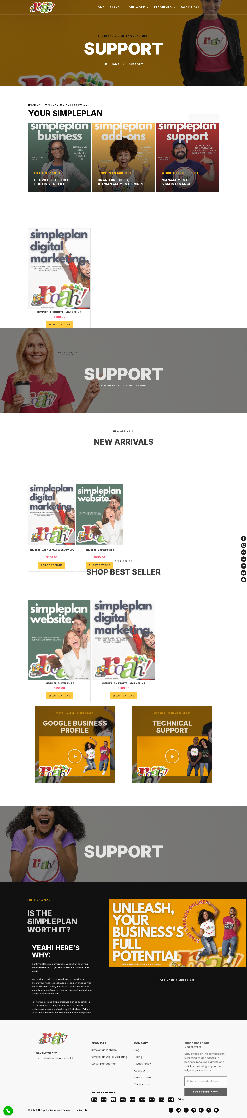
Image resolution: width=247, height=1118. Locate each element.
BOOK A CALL (191, 7)
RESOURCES (164, 7)
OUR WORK (139, 7)
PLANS (116, 7)
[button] (75, 748)
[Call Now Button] (8, 1110)
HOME (100, 7)
